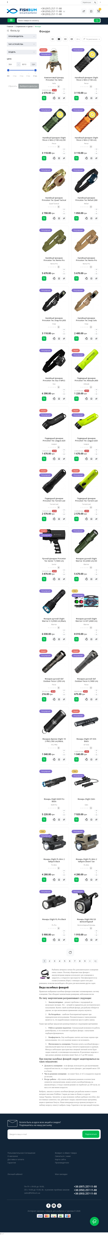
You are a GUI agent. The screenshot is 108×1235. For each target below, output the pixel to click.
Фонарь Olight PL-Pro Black (54, 919)
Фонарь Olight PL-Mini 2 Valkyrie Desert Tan (86, 860)
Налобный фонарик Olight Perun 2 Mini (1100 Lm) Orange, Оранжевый (86, 140)
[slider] (8, 70)
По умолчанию (92, 39)
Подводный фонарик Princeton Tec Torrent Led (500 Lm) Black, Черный (54, 500)
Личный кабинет (15, 1174)
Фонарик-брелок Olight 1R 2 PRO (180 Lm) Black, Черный (54, 741)
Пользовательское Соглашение (21, 1153)
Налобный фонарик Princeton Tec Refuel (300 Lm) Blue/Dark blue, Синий (86, 200)
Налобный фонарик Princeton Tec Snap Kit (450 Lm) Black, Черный (54, 320)
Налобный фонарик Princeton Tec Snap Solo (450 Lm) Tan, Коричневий (86, 320)
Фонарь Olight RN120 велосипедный (86, 920)
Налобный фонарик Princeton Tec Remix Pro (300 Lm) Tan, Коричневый (86, 260)
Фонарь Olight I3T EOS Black (86, 740)
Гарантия (12, 1162)
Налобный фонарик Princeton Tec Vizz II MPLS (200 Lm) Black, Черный (54, 380)
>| (95, 961)
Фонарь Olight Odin (86, 799)
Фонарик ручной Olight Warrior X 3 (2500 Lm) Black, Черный (54, 621)
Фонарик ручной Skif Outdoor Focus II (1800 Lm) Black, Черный (86, 681)
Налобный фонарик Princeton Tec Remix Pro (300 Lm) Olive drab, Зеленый (54, 261)
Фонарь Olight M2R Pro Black (54, 800)
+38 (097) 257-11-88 (51, 8)
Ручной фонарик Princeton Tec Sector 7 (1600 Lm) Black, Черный (54, 560)
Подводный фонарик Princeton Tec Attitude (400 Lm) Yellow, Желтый (86, 380)
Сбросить (12, 86)
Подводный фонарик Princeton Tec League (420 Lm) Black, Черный (54, 440)
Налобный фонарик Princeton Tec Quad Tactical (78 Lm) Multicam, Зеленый (54, 200)
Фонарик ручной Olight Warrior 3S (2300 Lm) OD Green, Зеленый (86, 560)
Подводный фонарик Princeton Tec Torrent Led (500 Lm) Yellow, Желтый (86, 500)
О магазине (13, 1156)
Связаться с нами (63, 1156)
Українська (87, 2)
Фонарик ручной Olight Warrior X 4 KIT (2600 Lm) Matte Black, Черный (86, 621)
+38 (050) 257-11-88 (51, 11)
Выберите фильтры (28, 86)
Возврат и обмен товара (66, 1153)
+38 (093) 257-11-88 (51, 14)
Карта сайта (60, 1159)
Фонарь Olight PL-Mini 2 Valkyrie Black (54, 860)
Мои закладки (61, 1174)
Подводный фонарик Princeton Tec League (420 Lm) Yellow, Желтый (86, 440)
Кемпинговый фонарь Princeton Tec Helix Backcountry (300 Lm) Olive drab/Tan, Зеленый (54, 81)
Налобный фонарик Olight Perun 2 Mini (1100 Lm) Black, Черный (86, 79)
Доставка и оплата (16, 1159)
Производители (62, 1162)
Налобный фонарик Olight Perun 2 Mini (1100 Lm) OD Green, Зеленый (54, 140)
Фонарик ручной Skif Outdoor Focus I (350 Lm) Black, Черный (54, 681)
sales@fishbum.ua (32, 1193)
